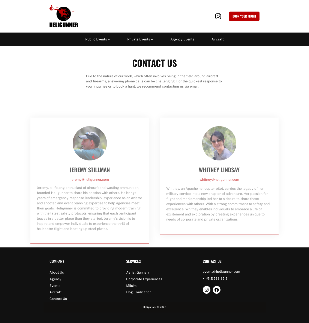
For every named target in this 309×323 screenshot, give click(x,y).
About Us (57, 272)
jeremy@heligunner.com (90, 186)
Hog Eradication (139, 292)
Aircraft (56, 292)
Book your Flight (244, 16)
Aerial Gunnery (138, 272)
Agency (55, 279)
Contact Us (58, 299)
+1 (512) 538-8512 (215, 278)
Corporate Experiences (144, 279)
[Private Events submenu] (152, 39)
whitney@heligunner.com (219, 186)
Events (55, 285)
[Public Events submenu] (109, 39)
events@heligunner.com (221, 271)
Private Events (138, 39)
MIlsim (131, 285)
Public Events (96, 39)
